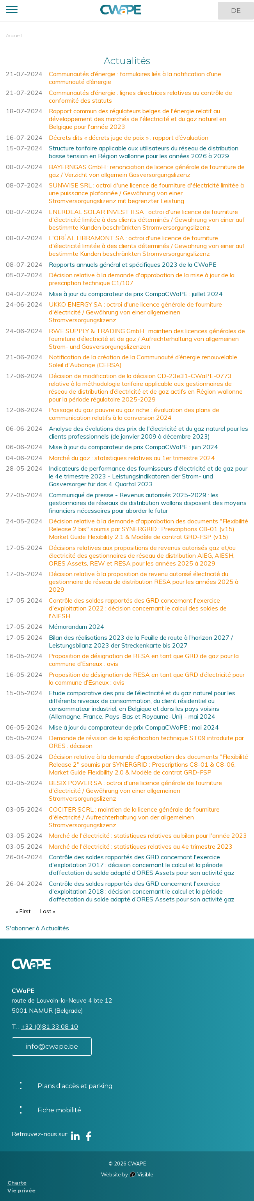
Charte (17, 1183)
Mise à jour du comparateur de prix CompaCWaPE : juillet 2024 (136, 294)
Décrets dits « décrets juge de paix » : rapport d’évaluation (128, 137)
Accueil (14, 35)
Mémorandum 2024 (76, 626)
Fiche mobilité (59, 1110)
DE (236, 10)
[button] (11, 10)
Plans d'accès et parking (75, 1086)
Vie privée (21, 1191)
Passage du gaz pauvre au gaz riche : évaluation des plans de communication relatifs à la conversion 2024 (134, 413)
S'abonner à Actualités (37, 928)
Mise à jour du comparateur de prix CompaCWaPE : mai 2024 (134, 727)
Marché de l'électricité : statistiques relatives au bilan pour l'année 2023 (148, 835)
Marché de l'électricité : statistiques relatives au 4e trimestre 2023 (141, 846)
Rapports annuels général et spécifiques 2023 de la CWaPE (133, 264)
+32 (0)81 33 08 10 (49, 1026)
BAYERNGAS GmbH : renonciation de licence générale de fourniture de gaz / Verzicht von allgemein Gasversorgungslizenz (147, 170)
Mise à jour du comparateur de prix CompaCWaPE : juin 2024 (133, 447)
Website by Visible (127, 1174)
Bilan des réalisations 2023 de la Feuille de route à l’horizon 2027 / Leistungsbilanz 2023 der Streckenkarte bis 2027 (141, 641)
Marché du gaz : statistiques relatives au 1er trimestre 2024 (132, 458)
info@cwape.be (51, 1046)
